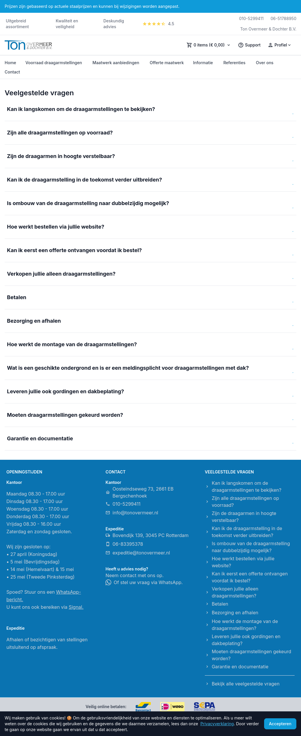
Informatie (203, 62)
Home (10, 62)
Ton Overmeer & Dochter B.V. (268, 28)
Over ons (264, 62)
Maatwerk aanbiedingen (115, 62)
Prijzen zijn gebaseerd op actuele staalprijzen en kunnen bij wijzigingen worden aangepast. (92, 6)
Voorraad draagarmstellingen (54, 62)
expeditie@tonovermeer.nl (137, 553)
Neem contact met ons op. (134, 575)
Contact (12, 71)
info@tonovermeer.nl (131, 513)
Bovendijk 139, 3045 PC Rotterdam (147, 535)
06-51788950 (283, 18)
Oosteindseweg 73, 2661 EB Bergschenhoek (139, 492)
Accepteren (280, 723)
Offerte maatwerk (167, 62)
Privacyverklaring (217, 723)
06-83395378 (124, 544)
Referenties (234, 62)
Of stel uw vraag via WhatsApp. (144, 582)
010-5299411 (251, 18)
